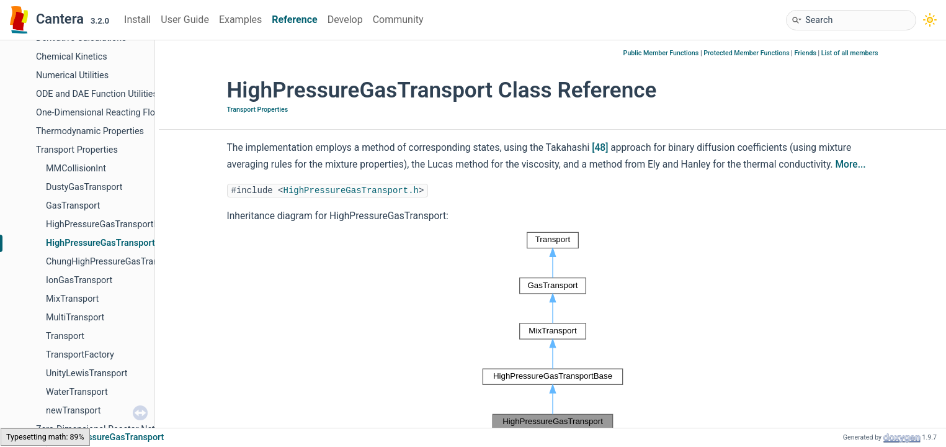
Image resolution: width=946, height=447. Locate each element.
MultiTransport (75, 317)
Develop (345, 19)
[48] (600, 147)
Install (137, 19)
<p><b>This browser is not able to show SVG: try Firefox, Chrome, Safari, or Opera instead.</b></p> (553, 331)
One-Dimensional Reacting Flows (101, 112)
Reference (294, 19)
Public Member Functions (661, 53)
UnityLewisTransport (87, 373)
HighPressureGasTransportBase (109, 224)
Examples (240, 19)
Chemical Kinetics (71, 57)
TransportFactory (80, 355)
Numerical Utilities (72, 75)
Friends (805, 53)
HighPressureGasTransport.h (351, 191)
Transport (65, 336)
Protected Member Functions (746, 53)
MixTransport (72, 299)
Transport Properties (77, 150)
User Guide (185, 19)
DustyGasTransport (84, 187)
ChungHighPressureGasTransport (112, 261)
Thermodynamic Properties (90, 131)
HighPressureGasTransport (100, 243)
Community (398, 19)
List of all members (849, 53)
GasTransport (73, 206)
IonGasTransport (79, 280)
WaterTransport (77, 392)
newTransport (73, 410)
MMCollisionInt (76, 168)
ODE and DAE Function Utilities (97, 94)
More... (850, 164)
